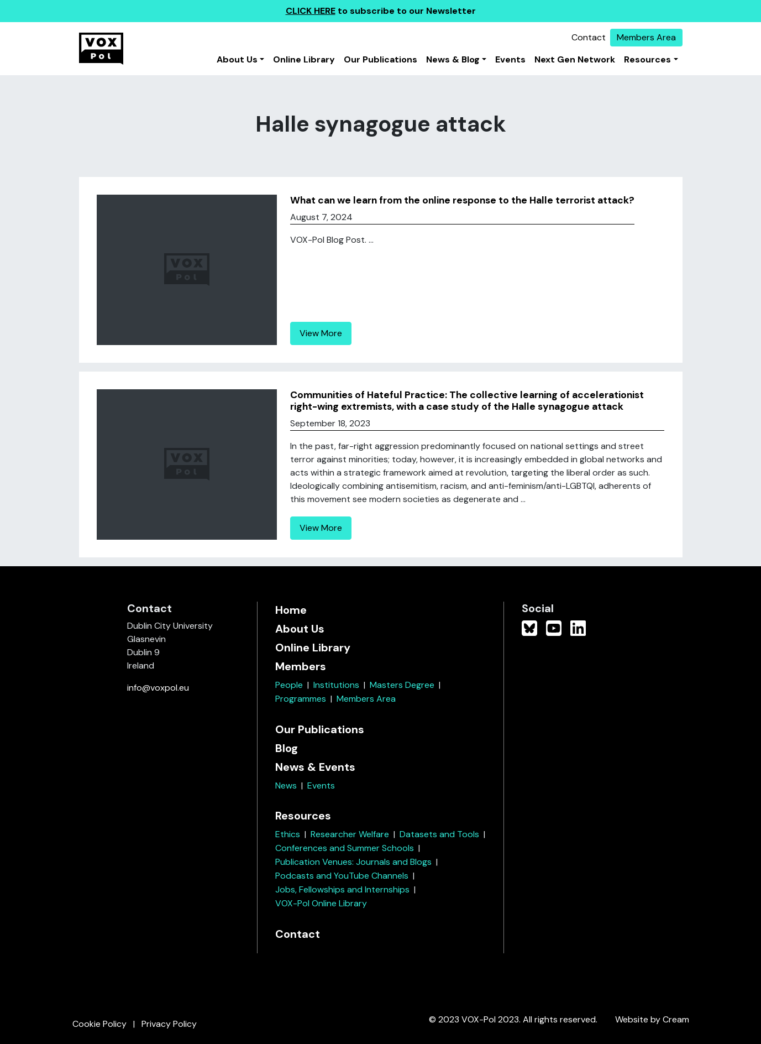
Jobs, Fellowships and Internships (342, 889)
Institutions (336, 685)
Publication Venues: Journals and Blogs (353, 862)
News (286, 785)
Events (510, 59)
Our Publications (380, 59)
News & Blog (453, 59)
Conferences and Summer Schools (344, 848)
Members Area (646, 37)
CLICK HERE (310, 11)
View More (321, 333)
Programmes (300, 698)
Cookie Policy (99, 1024)
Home (291, 610)
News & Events (315, 767)
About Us (237, 59)
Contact (588, 37)
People (289, 685)
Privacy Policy (169, 1024)
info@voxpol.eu (158, 687)
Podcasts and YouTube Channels (341, 875)
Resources (647, 59)
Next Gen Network (574, 59)
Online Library (304, 59)
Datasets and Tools (439, 834)
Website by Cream (652, 1019)
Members (300, 666)
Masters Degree (402, 685)
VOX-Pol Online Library (321, 903)
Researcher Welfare (350, 834)
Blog (286, 748)
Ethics (287, 834)
